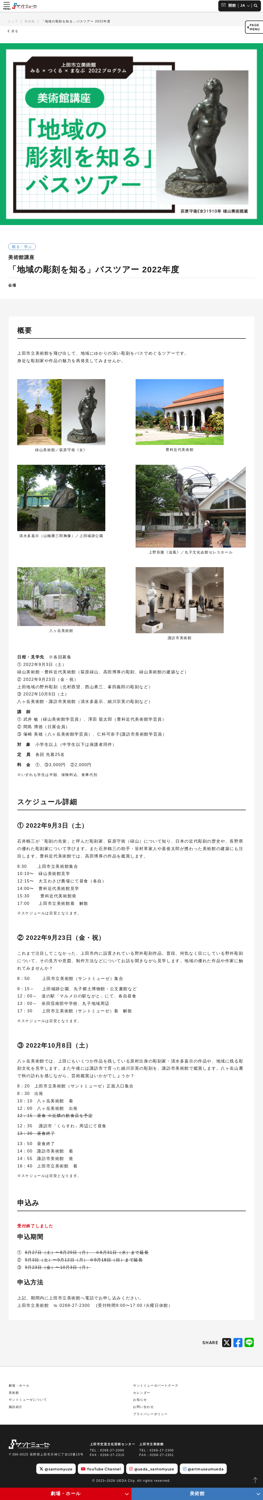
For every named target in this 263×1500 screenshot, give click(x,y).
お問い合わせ (143, 1407)
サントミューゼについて (28, 1399)
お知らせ (140, 1399)
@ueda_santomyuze (151, 1469)
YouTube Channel (101, 1469)
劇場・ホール (19, 1385)
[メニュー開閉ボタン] (6, 6)
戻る (13, 31)
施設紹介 (16, 1407)
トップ (13, 21)
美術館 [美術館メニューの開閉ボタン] (197, 1493)
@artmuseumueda (203, 1469)
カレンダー (142, 1393)
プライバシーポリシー (150, 1414)
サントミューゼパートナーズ (156, 1385)
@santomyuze (55, 1469)
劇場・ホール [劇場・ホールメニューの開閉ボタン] (66, 1493)
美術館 (29, 21)
